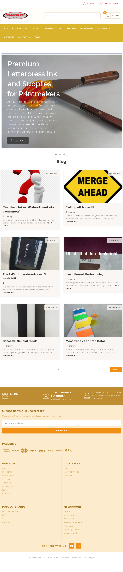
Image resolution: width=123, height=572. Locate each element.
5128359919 (15, 397)
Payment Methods (73, 522)
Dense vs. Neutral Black (20, 341)
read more (71, 222)
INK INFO (71, 28)
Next (117, 369)
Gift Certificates (109, 3)
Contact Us (24, 37)
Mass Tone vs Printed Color (85, 341)
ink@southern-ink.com (62, 399)
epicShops (88, 557)
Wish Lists (68, 526)
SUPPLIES (49, 28)
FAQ (60, 28)
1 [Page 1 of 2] (51, 369)
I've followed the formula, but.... (89, 274)
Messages (69, 515)
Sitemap (6, 493)
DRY (4, 515)
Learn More (86, 28)
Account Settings (72, 533)
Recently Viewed (72, 529)
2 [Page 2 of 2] (58, 369)
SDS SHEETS (103, 28)
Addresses (69, 518)
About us (9, 37)
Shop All (36, 28)
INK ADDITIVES (19, 28)
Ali (3, 518)
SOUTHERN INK (10, 511)
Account (88, 3)
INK (6, 28)
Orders (67, 511)
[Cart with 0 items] (115, 15)
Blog (37, 37)
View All (6, 522)
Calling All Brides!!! (80, 207)
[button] (18, 140)
